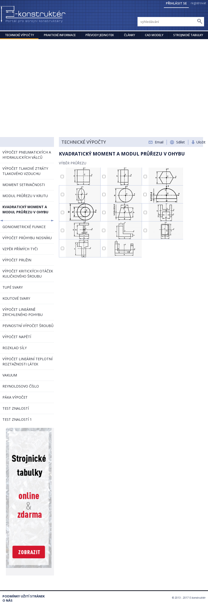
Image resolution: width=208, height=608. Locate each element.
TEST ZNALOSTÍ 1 (17, 419)
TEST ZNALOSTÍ (15, 408)
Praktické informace (60, 35)
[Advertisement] (104, 76)
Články (129, 35)
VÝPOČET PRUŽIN (16, 260)
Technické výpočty (19, 35)
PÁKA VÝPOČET (15, 397)
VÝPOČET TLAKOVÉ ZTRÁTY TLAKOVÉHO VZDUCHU (25, 171)
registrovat (198, 3)
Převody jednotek (100, 35)
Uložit (201, 142)
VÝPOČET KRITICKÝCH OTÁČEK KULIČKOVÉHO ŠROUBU (27, 274)
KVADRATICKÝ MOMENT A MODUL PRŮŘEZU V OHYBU (25, 209)
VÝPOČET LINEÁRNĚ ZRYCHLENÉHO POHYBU (22, 312)
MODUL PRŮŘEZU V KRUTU (25, 195)
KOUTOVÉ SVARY (16, 298)
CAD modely (154, 35)
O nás (7, 600)
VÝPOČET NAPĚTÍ (16, 336)
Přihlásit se (176, 3)
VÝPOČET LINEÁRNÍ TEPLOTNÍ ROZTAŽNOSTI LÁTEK (27, 361)
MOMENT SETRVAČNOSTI (23, 184)
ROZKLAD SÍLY (14, 347)
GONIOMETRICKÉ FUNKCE (24, 226)
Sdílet (180, 142)
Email (159, 142)
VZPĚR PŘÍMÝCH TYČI (20, 249)
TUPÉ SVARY (12, 287)
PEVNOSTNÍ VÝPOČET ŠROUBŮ (27, 325)
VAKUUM (9, 375)
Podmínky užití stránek (23, 596)
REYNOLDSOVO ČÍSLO (20, 386)
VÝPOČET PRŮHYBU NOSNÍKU (27, 237)
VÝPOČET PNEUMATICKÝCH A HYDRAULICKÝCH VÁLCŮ (26, 155)
